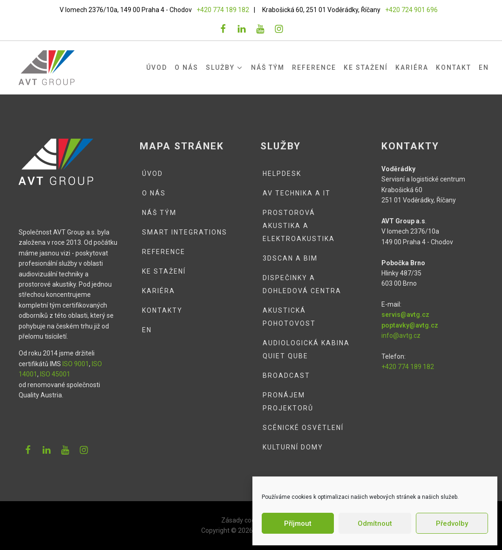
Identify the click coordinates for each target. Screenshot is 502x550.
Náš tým (268, 67)
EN (484, 67)
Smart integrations (184, 232)
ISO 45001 (55, 374)
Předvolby (452, 523)
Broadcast (286, 375)
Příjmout (298, 523)
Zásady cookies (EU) (251, 520)
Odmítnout (375, 523)
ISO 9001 (75, 364)
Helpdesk (282, 173)
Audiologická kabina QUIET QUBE (306, 349)
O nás (186, 67)
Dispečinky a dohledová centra (302, 284)
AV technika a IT (297, 193)
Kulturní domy (293, 447)
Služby (225, 68)
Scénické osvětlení (303, 427)
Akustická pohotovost (289, 317)
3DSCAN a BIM (290, 258)
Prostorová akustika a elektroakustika (299, 225)
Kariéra (411, 67)
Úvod (156, 67)
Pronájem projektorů (288, 401)
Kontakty (162, 310)
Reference (314, 67)
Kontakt (453, 67)
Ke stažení (366, 67)
